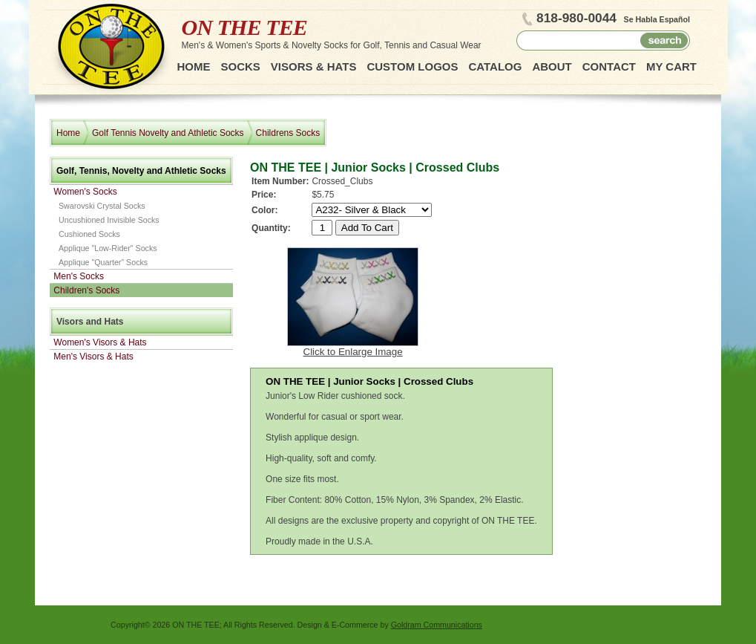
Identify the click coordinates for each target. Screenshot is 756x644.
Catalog (495, 66)
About (551, 66)
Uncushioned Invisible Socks (109, 219)
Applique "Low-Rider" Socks (108, 248)
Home (194, 66)
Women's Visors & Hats (99, 342)
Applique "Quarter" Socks (103, 262)
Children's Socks (86, 290)
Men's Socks (78, 276)
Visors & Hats (314, 66)
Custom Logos (412, 66)
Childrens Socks (288, 133)
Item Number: (280, 181)
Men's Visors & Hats (93, 356)
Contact (609, 66)
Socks (240, 66)
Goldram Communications (436, 624)
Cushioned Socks (89, 234)
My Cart (671, 66)
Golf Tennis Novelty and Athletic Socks (168, 133)
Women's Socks (84, 191)
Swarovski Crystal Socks (102, 205)
